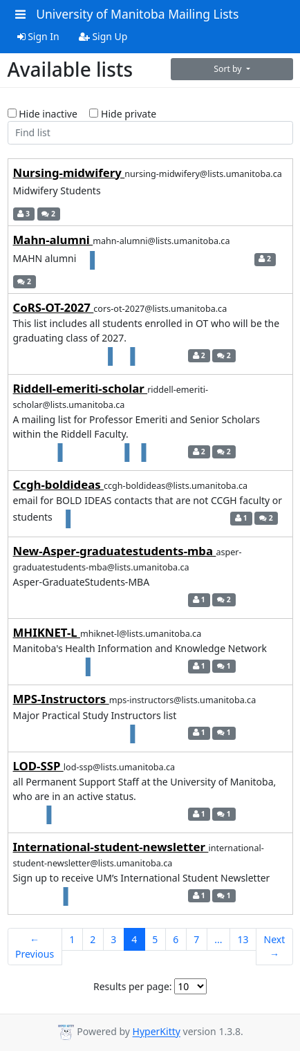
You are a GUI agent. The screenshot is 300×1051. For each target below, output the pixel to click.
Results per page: (132, 986)
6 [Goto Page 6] (175, 939)
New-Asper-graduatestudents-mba (114, 551)
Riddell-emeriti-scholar (80, 388)
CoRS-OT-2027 (53, 307)
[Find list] (150, 133)
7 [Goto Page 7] (196, 939)
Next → (274, 946)
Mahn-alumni (53, 240)
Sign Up (103, 36)
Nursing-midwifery (69, 172)
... (218, 939)
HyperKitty (156, 1032)
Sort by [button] (229, 69)
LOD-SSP (38, 766)
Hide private (122, 113)
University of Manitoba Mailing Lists (137, 14)
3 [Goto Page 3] (113, 939)
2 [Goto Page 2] (92, 939)
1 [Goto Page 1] (72, 939)
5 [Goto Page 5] (155, 939)
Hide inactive (42, 113)
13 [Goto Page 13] (243, 939)
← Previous (34, 946)
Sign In (38, 36)
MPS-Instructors (61, 699)
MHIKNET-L (47, 632)
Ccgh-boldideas (58, 484)
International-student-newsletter (111, 847)
